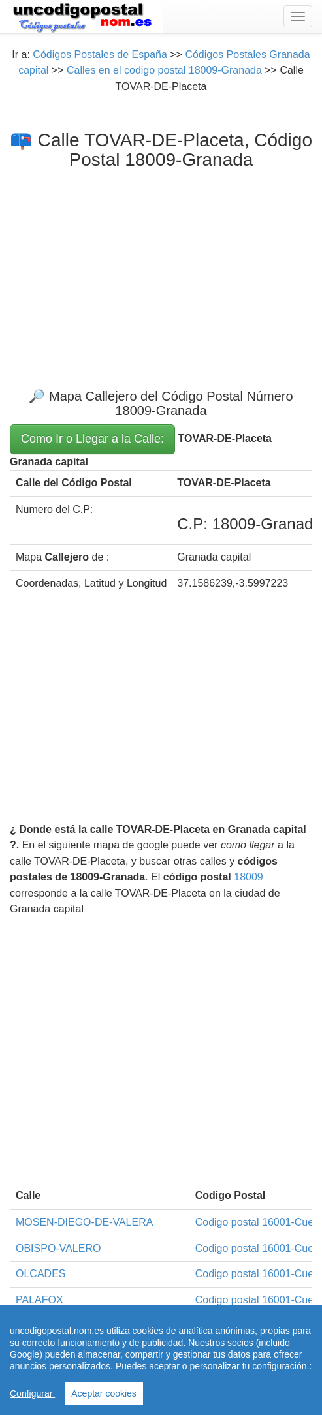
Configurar (32, 1393)
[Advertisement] (161, 268)
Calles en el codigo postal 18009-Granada (164, 70)
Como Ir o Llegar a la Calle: (92, 438)
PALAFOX (39, 1299)
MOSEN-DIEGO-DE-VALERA (84, 1222)
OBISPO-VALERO (58, 1248)
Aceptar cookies (104, 1393)
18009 (248, 876)
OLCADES (40, 1273)
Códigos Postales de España (100, 54)
